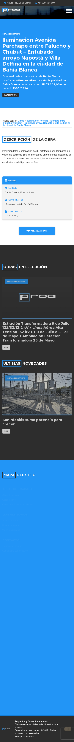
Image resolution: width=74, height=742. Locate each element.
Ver (6, 347)
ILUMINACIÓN (10, 95)
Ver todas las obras (37, 231)
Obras (21, 120)
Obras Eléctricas (11, 34)
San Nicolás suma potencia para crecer (32, 422)
